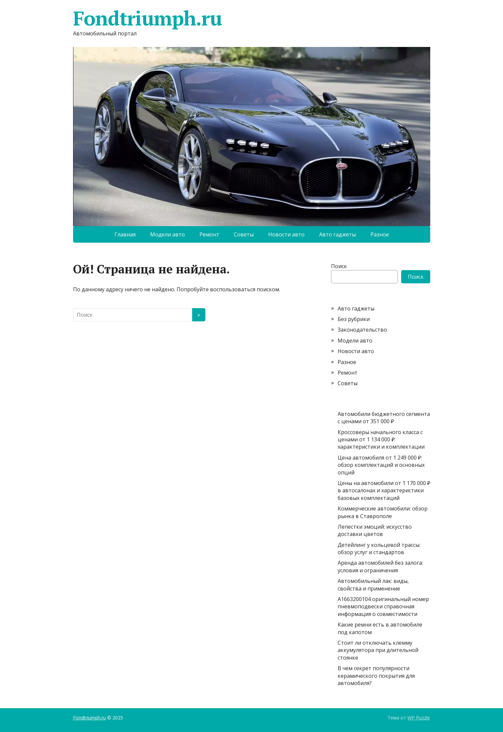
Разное (379, 234)
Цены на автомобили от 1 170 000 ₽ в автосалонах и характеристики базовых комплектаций (384, 490)
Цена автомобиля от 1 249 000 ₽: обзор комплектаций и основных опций (381, 465)
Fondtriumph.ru (147, 18)
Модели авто (167, 234)
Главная (125, 234)
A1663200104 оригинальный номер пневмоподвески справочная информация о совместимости (383, 606)
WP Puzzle (418, 717)
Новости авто (286, 234)
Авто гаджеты (337, 234)
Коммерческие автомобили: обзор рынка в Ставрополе (383, 512)
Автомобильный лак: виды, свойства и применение (373, 584)
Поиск (339, 266)
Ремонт (209, 234)
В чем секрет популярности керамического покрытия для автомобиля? (376, 676)
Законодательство (362, 329)
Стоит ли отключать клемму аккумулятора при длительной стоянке (378, 650)
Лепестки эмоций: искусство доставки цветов (375, 530)
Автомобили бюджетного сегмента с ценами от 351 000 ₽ (384, 417)
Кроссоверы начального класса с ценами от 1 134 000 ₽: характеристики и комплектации (381, 439)
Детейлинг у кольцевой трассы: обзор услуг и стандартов (379, 548)
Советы (244, 234)
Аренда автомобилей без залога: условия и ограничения (380, 566)
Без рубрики (354, 319)
